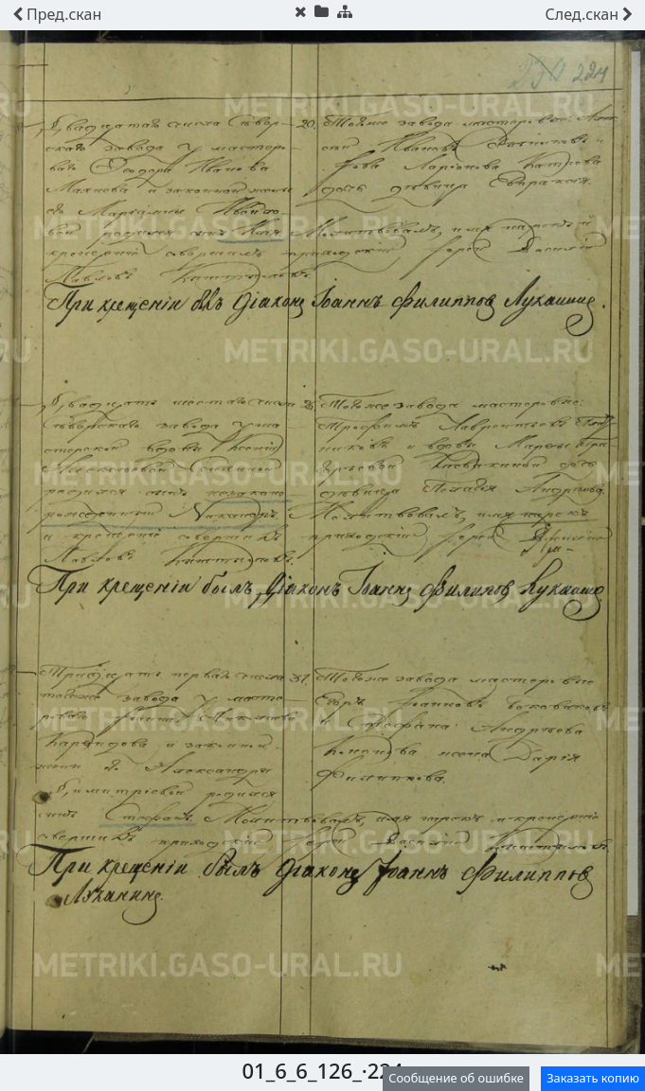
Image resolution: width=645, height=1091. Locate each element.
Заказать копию (592, 1077)
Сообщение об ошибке (456, 1077)
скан (56, 14)
